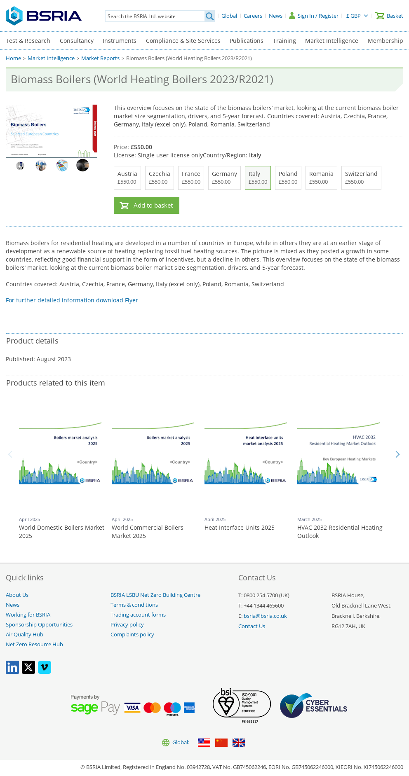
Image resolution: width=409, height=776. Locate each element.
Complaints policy (132, 634)
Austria (127, 178)
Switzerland (361, 178)
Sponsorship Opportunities (39, 624)
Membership (385, 40)
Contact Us (251, 626)
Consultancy (77, 40)
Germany (224, 178)
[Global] (229, 15)
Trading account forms (138, 614)
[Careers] (253, 15)
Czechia (159, 178)
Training (284, 40)
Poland (288, 178)
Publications (246, 40)
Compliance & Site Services (183, 40)
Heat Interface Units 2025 (239, 527)
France (191, 178)
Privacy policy (127, 624)
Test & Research (28, 40)
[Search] (209, 16)
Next (397, 454)
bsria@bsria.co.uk (265, 615)
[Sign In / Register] (313, 15)
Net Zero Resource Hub (34, 644)
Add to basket (153, 205)
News (12, 604)
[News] (275, 15)
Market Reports (100, 58)
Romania (321, 178)
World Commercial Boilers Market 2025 (147, 532)
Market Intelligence (331, 40)
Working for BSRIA (28, 614)
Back (11, 454)
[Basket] (389, 15)
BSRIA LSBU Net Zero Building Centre (155, 594)
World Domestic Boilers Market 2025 (61, 532)
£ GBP (353, 15)
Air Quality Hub (24, 634)
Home (13, 58)
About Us (17, 594)
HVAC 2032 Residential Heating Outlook (340, 532)
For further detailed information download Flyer (72, 300)
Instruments (119, 40)
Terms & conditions (134, 604)
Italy (258, 178)
